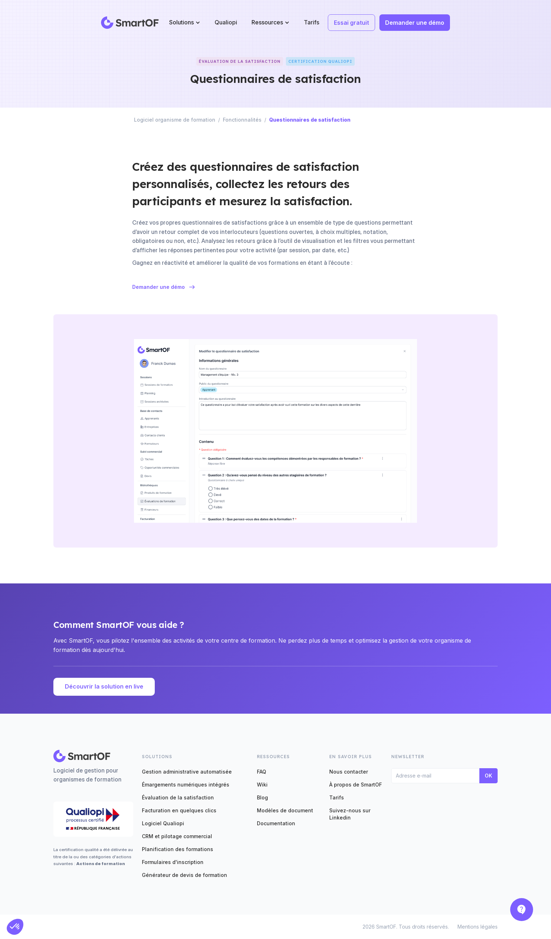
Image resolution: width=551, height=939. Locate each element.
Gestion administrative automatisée (187, 772)
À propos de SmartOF (355, 784)
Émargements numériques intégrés (185, 784)
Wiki (262, 784)
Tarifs (311, 22)
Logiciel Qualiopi (163, 823)
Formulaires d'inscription (172, 862)
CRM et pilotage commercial (177, 836)
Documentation (276, 823)
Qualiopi (226, 22)
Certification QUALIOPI (320, 61)
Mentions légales (477, 927)
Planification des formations (177, 849)
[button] (185, 22)
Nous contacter (348, 772)
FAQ (261, 772)
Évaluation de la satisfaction (178, 797)
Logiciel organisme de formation (174, 120)
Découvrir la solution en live (104, 686)
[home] (130, 22)
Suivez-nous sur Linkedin (349, 814)
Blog (262, 797)
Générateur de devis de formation (184, 875)
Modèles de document (285, 810)
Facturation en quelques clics (179, 810)
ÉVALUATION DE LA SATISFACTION (240, 61)
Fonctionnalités (242, 120)
